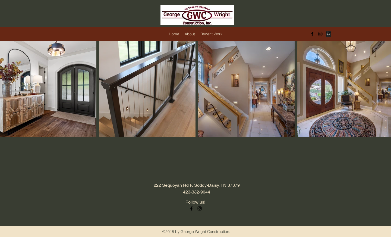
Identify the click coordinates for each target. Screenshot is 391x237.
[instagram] (320, 34)
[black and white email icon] (328, 34)
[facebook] (312, 34)
